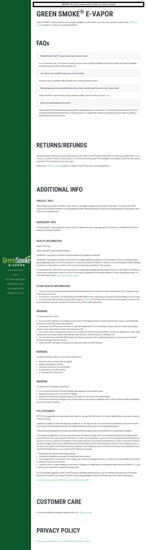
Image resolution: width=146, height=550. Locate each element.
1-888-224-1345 (53, 166)
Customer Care (15, 288)
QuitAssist (88, 299)
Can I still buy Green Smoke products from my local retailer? (62, 73)
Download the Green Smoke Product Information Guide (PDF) (62, 480)
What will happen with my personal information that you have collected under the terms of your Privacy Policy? (79, 88)
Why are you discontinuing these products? (55, 103)
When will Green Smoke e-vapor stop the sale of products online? (64, 56)
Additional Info (15, 284)
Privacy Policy (15, 293)
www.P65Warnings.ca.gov (67, 275)
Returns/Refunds (15, 279)
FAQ (15, 275)
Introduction (15, 270)
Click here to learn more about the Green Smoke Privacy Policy (63, 541)
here (107, 95)
